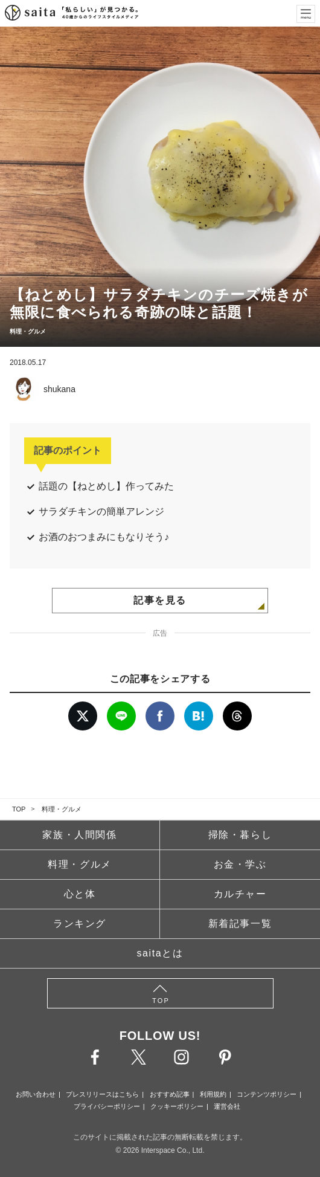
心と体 (80, 894)
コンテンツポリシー (266, 1094)
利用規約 (213, 1094)
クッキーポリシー (176, 1106)
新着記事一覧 (240, 923)
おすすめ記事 (170, 1094)
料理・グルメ (62, 809)
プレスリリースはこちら (102, 1094)
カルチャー (240, 894)
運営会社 (227, 1106)
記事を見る (160, 600)
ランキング (79, 923)
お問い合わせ (36, 1094)
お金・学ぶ (240, 864)
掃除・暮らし (240, 835)
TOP (18, 809)
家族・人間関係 (79, 835)
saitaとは (160, 953)
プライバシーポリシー (107, 1106)
